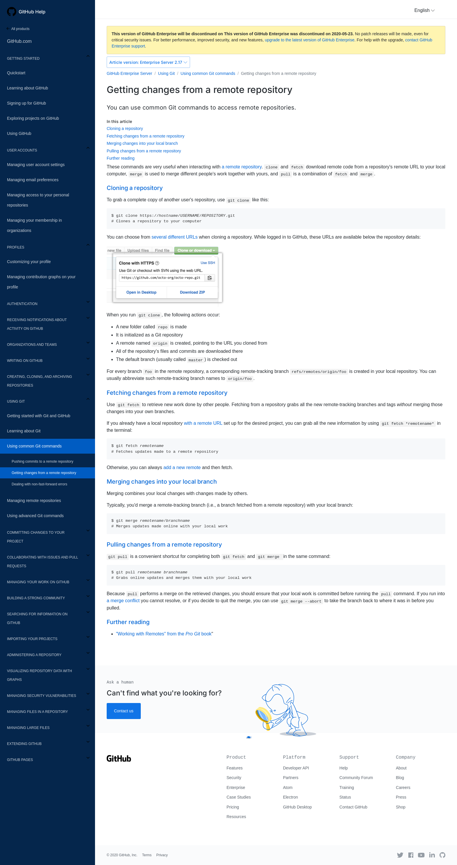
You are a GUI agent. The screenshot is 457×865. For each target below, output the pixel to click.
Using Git (16, 401)
